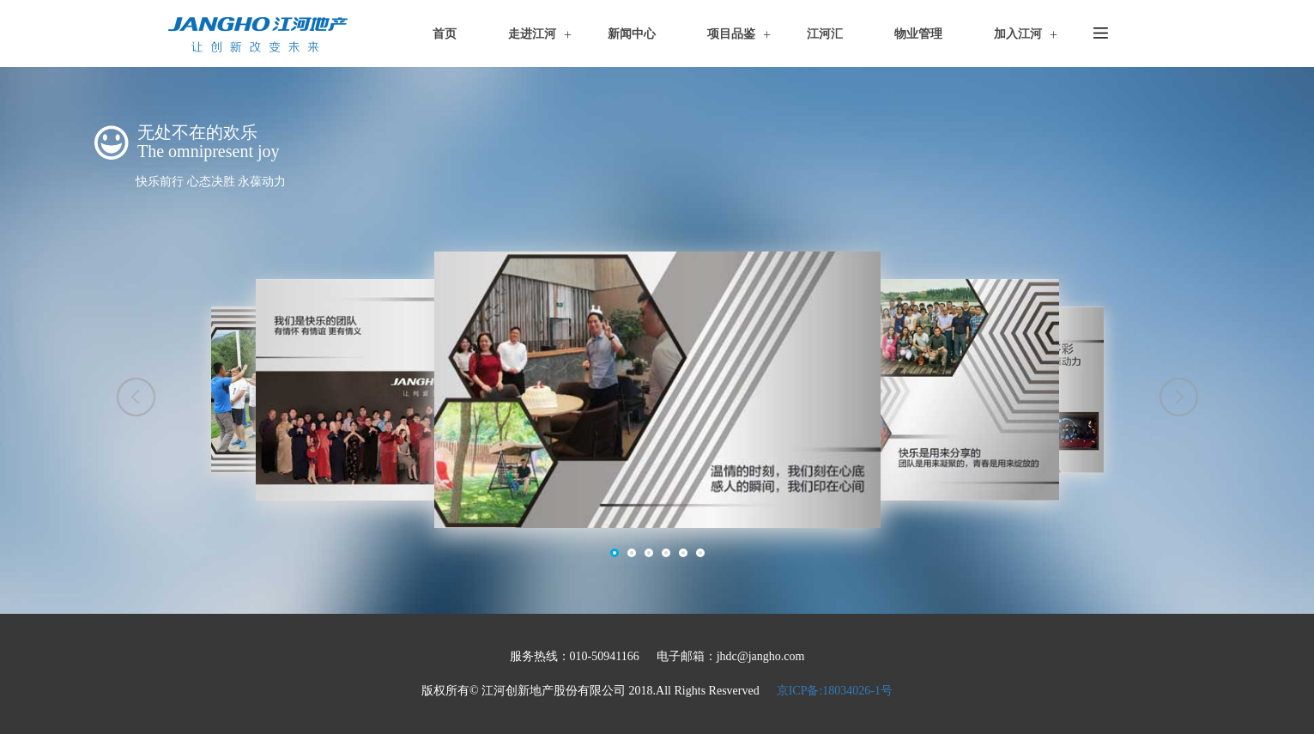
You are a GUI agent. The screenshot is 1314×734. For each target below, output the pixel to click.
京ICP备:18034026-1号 (835, 690)
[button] (136, 397)
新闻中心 (632, 33)
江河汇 (825, 33)
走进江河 (532, 33)
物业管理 (918, 33)
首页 (445, 33)
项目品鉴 (731, 33)
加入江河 (1018, 33)
